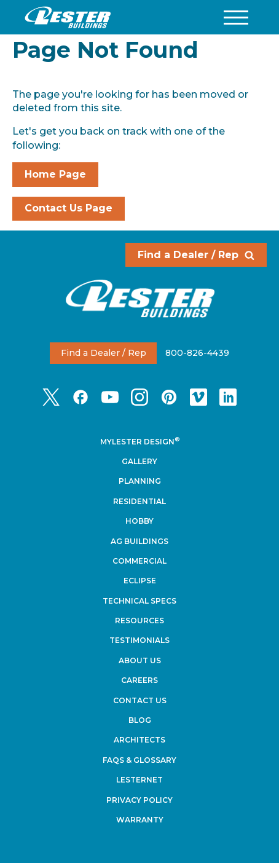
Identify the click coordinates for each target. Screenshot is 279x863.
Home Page (55, 174)
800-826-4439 (197, 352)
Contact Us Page (68, 208)
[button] (236, 17)
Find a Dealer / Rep (196, 255)
